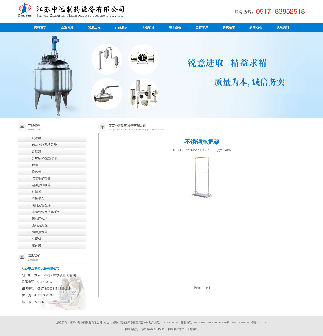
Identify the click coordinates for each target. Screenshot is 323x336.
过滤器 (36, 192)
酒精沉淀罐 (40, 225)
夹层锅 (36, 239)
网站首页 (40, 27)
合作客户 (202, 27)
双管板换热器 (41, 178)
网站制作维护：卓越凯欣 (183, 329)
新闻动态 (255, 27)
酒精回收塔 (40, 218)
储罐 (35, 165)
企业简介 (67, 27)
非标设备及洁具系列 (46, 212)
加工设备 (175, 27)
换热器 (36, 171)
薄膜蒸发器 (40, 232)
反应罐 (36, 151)
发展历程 (94, 27)
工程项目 (148, 27)
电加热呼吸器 (41, 185)
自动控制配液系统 (44, 144)
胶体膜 (36, 245)
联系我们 (282, 27)
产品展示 (121, 27)
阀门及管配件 (41, 205)
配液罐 (36, 138)
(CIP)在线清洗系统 (45, 158)
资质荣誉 (229, 27)
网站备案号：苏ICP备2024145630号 (146, 329)
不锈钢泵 (38, 198)
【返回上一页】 (201, 288)
